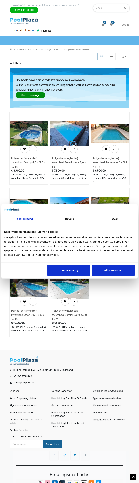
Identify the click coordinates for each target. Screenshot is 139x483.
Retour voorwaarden (21, 398)
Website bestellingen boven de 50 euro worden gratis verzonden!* (44, 5)
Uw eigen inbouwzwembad (108, 376)
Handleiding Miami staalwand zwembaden (67, 410)
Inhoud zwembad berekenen (109, 405)
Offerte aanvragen (30, 95)
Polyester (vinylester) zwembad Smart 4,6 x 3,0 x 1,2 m (69, 157)
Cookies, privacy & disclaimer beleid (26, 407)
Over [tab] (115, 218)
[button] (124, 56)
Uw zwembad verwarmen (108, 390)
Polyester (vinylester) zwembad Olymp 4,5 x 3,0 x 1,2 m (28, 157)
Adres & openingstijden (23, 383)
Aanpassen (69, 270)
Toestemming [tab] (24, 218)
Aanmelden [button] (52, 429)
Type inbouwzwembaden (107, 383)
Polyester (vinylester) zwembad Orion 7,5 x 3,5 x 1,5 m (27, 300)
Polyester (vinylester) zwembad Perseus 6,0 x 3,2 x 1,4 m (110, 157)
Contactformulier (19, 415)
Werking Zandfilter (61, 376)
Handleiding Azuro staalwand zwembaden (67, 400)
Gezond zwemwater (62, 390)
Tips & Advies (102, 398)
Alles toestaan (113, 270)
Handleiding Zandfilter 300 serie (69, 383)
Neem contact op (24, 9)
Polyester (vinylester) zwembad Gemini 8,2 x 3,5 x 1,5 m (69, 300)
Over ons (15, 376)
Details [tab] (69, 218)
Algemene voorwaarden (23, 390)
